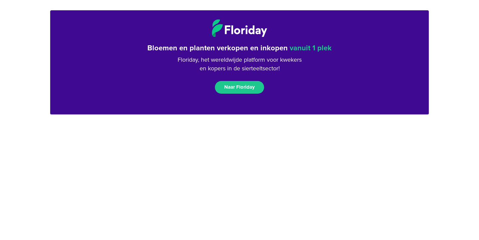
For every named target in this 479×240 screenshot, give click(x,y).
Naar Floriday (239, 87)
